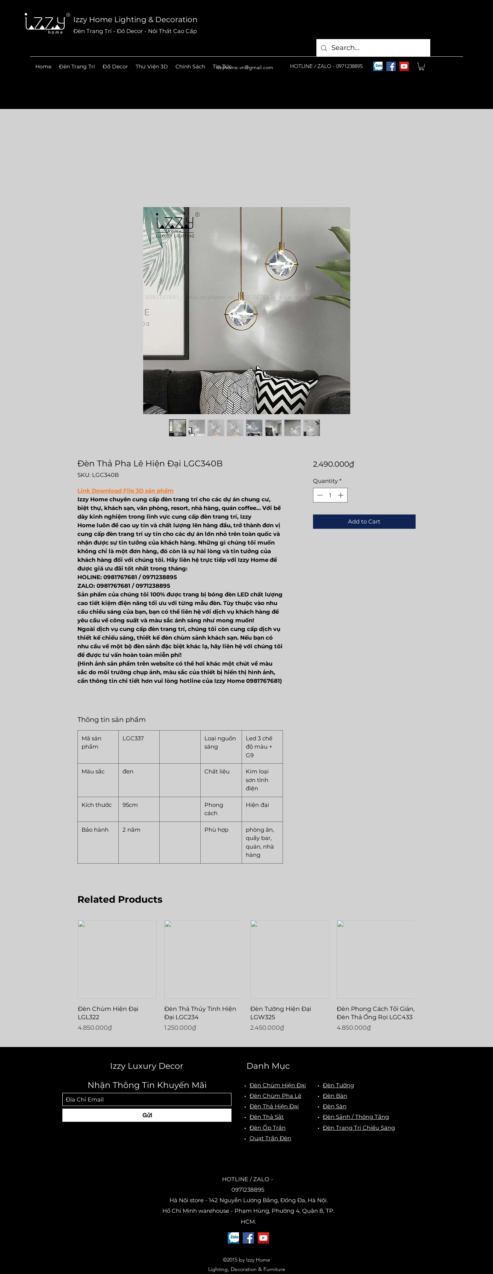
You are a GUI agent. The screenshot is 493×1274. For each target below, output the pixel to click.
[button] (77, 66)
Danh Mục (268, 1066)
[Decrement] (319, 495)
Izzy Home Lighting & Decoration (135, 19)
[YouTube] (404, 66)
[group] (246, 980)
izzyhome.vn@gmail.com (244, 67)
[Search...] (372, 48)
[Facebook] (391, 66)
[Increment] (341, 495)
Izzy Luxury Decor (146, 1066)
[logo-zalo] (378, 66)
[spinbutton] (330, 495)
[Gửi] (146, 1115)
